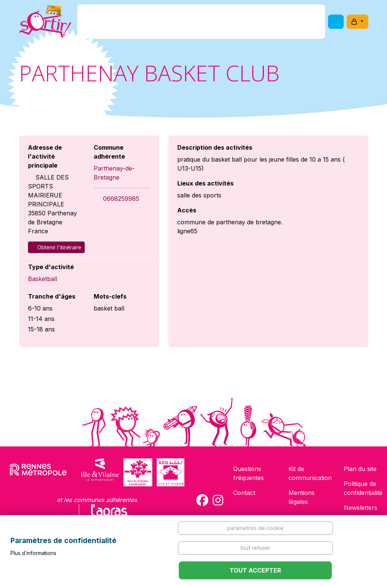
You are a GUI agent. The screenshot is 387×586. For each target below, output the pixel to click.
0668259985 (121, 198)
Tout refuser (255, 548)
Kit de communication (310, 473)
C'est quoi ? (134, 24)
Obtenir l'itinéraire (56, 247)
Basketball (42, 279)
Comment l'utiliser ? (261, 24)
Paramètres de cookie (255, 528)
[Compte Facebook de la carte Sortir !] (202, 500)
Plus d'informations (33, 553)
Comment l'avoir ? (191, 24)
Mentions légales (301, 497)
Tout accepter (255, 570)
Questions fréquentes (248, 473)
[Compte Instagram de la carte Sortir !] (218, 500)
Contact (244, 492)
